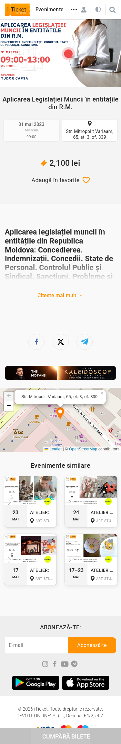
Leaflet (53, 449)
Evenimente (49, 9)
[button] (60, 414)
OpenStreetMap (83, 449)
